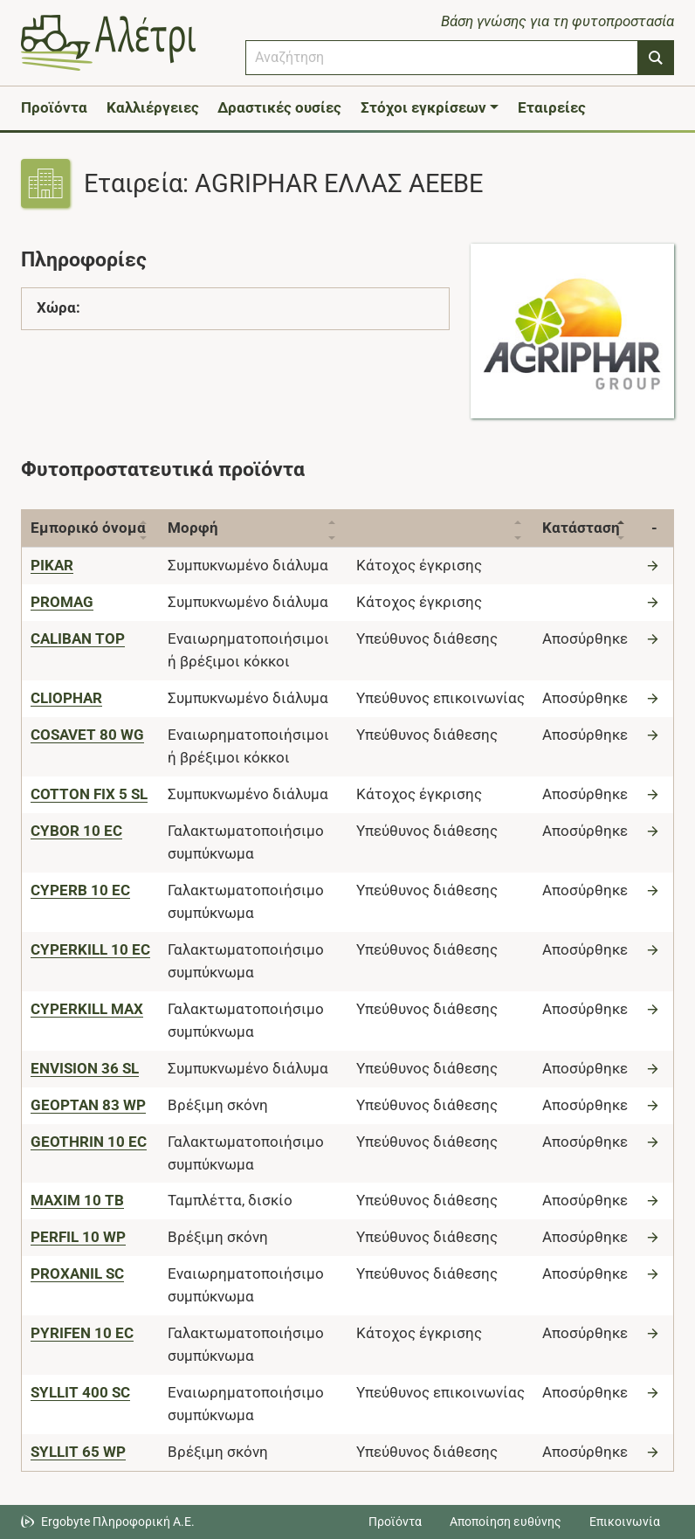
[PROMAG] (62, 602)
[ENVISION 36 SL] (85, 1068)
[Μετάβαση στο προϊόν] (654, 565)
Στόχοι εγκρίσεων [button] (423, 107)
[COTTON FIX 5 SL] (89, 794)
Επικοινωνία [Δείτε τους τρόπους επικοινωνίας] (624, 1522)
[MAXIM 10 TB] (77, 1200)
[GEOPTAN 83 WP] (88, 1105)
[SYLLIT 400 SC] (80, 1392)
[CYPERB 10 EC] (80, 890)
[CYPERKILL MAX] (87, 1009)
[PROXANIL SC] (77, 1273)
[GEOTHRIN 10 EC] (89, 1141)
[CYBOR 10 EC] (76, 830)
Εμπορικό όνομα (88, 527)
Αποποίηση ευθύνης (505, 1522)
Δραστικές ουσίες (279, 107)
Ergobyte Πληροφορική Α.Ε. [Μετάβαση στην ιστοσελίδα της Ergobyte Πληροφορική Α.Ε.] (118, 1522)
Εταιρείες (552, 107)
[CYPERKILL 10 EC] (90, 949)
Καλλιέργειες (153, 107)
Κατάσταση (581, 527)
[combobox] (441, 57)
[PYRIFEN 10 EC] (82, 1333)
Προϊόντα (54, 107)
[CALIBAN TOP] (78, 638)
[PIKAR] (52, 565)
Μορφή (193, 527)
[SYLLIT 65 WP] (78, 1451)
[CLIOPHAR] (66, 698)
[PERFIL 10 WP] (78, 1237)
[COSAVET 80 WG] (87, 734)
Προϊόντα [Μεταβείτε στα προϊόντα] (395, 1522)
